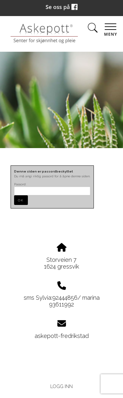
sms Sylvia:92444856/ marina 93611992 (62, 301)
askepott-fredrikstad (62, 335)
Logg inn (61, 386)
